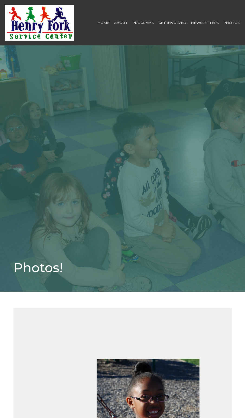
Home (103, 22)
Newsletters (205, 22)
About (121, 22)
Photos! (231, 22)
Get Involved (172, 22)
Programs (143, 22)
